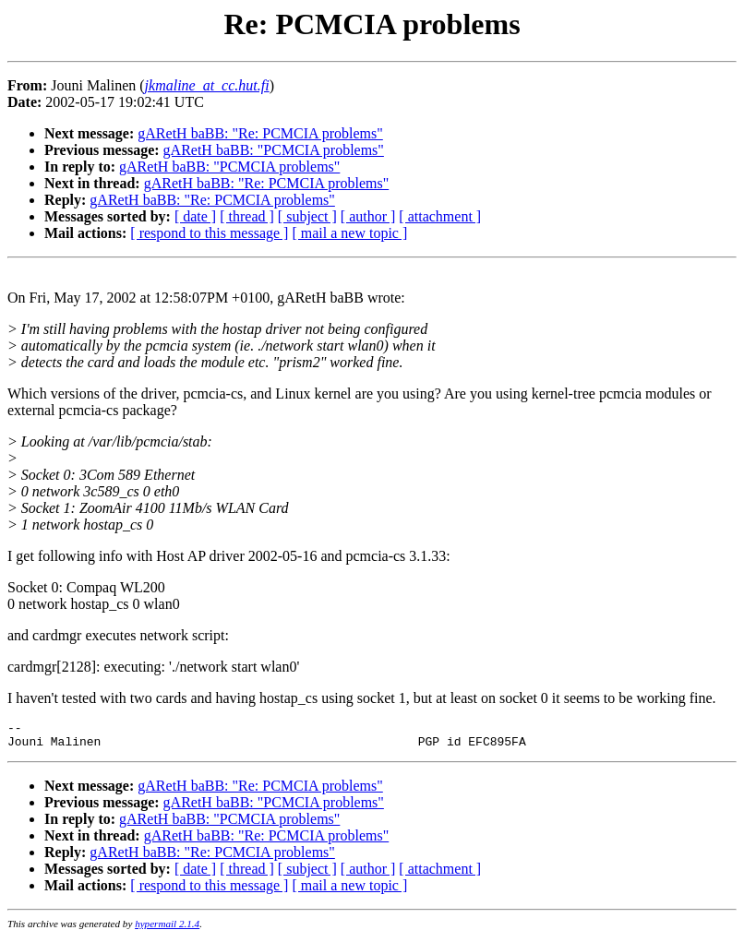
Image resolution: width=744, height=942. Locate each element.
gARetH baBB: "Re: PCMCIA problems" (260, 133)
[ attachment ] (440, 216)
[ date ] (195, 216)
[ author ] (368, 216)
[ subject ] (307, 216)
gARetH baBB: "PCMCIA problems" (273, 150)
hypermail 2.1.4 (167, 929)
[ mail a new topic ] (349, 233)
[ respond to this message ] (209, 233)
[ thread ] (247, 216)
